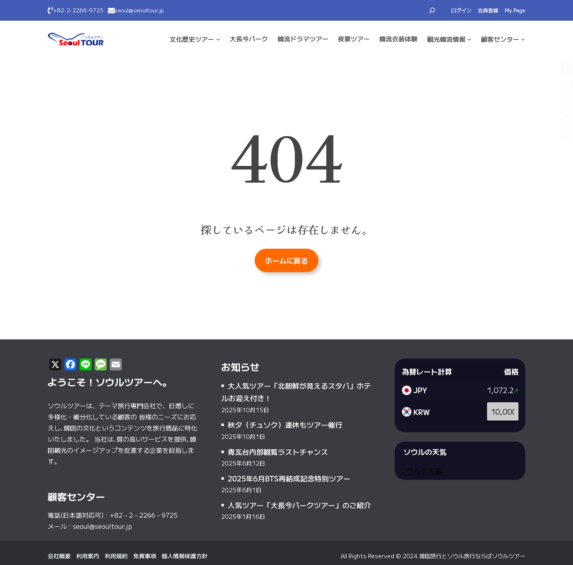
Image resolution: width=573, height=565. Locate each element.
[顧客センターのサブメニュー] (523, 39)
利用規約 (116, 555)
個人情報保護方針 (184, 555)
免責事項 (144, 555)
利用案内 (87, 555)
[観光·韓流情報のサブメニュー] (469, 39)
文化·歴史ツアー (192, 39)
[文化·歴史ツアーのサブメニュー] (218, 39)
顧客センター (500, 39)
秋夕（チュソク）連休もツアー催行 (285, 424)
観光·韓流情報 (446, 39)
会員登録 (488, 10)
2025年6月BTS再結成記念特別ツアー (289, 478)
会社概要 (59, 555)
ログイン (461, 10)
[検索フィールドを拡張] (432, 10)
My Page (515, 10)
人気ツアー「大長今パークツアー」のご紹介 (299, 505)
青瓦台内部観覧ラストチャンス (278, 451)
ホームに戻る (286, 260)
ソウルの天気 (420, 471)
